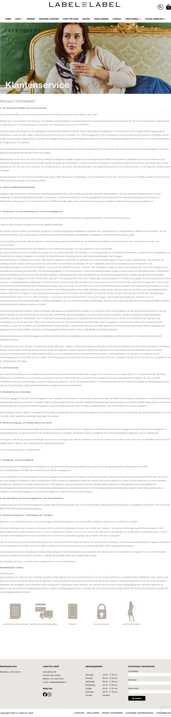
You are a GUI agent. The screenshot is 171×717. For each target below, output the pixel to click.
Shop (19, 19)
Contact (116, 19)
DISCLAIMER (93, 713)
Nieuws (86, 19)
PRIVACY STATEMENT (112, 713)
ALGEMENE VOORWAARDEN (139, 713)
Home (8, 19)
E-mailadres (133, 671)
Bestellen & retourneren (10, 672)
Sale (85, 26)
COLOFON (79, 713)
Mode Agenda (101, 19)
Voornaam (132, 680)
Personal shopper (49, 19)
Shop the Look (70, 19)
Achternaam (133, 688)
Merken (31, 19)
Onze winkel (133, 19)
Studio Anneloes (155, 19)
